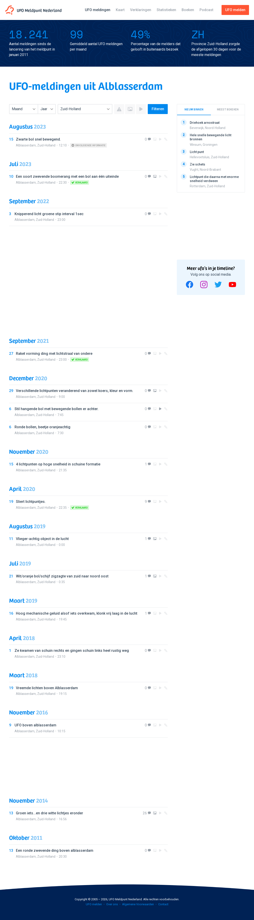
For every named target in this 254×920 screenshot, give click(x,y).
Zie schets (197, 164)
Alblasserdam (26, 145)
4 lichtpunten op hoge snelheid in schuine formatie (58, 464)
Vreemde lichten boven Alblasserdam (47, 688)
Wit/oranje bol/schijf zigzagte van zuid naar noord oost (62, 576)
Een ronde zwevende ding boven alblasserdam (54, 850)
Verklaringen (140, 10)
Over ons (112, 904)
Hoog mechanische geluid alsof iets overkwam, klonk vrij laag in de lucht (76, 613)
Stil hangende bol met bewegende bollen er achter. (57, 409)
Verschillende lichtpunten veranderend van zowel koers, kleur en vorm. (74, 391)
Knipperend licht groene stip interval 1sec (49, 214)
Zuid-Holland (46, 145)
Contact (163, 904)
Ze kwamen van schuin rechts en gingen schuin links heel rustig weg (72, 650)
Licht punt (197, 151)
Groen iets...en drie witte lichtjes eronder (49, 813)
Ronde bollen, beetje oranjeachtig (42, 427)
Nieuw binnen (194, 109)
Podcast (206, 10)
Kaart (120, 10)
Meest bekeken (228, 109)
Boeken (188, 10)
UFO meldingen (97, 10)
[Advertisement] (88, 277)
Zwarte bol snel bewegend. (38, 139)
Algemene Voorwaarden (138, 904)
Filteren (158, 109)
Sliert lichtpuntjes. (31, 501)
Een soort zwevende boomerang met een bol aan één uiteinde (67, 176)
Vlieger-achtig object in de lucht (42, 539)
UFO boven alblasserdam (35, 725)
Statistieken (166, 10)
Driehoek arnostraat (204, 122)
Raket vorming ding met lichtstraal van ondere (54, 353)
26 (145, 813)
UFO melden (94, 904)
